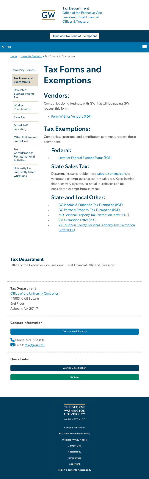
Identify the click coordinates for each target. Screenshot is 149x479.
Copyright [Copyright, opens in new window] (74, 464)
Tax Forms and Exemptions (23, 80)
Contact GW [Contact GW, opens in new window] (74, 446)
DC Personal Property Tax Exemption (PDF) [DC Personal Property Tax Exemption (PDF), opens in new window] (89, 210)
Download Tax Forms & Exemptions (74, 36)
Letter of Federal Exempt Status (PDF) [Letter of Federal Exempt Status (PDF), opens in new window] (85, 158)
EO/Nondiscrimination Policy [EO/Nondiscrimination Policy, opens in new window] (74, 434)
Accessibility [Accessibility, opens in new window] (74, 452)
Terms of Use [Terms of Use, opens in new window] (74, 458)
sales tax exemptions (112, 173)
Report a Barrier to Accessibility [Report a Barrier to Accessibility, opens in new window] (74, 470)
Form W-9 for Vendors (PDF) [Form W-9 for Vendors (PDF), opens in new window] (71, 116)
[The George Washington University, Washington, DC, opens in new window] (74, 412)
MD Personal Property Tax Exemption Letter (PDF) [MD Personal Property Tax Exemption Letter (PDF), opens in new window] (94, 215)
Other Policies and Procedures (25, 139)
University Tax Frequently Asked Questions (25, 172)
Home (13, 56)
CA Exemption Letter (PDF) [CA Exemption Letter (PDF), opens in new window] (78, 220)
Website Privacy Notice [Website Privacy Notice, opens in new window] (74, 440)
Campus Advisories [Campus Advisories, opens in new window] (74, 428)
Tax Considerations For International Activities (24, 155)
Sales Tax (20, 117)
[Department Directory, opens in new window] (74, 332)
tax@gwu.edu (35, 345)
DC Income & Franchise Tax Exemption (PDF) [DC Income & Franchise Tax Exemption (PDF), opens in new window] (91, 205)
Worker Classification (22, 107)
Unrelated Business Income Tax (24, 93)
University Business (31, 56)
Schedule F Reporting (21, 127)
